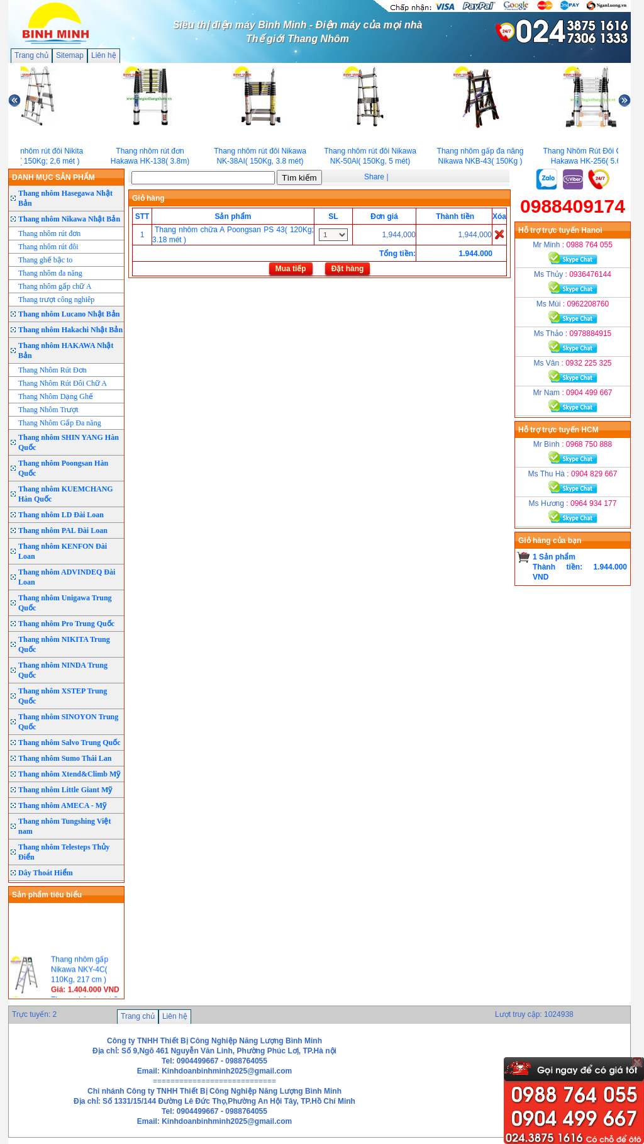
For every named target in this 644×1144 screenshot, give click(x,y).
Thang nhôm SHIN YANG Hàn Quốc (68, 442)
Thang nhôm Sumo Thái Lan (65, 758)
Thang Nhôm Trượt (48, 409)
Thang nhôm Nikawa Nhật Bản (69, 219)
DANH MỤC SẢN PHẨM (53, 177)
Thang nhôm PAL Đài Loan (63, 530)
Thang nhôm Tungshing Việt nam (64, 826)
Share (374, 176)
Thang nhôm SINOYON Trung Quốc (68, 721)
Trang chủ (31, 55)
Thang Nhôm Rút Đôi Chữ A (62, 383)
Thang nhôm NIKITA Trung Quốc (64, 644)
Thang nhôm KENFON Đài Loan (62, 551)
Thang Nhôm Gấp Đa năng (59, 422)
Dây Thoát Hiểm (45, 872)
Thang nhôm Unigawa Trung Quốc (65, 602)
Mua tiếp (290, 268)
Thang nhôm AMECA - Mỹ (62, 805)
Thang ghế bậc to (45, 259)
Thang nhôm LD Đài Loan (61, 514)
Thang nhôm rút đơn (49, 233)
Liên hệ (103, 55)
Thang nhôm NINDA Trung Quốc (63, 670)
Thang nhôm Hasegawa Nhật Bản (65, 198)
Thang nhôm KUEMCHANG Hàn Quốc (65, 494)
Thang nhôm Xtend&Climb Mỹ (69, 774)
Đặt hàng (347, 268)
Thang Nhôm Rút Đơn (52, 370)
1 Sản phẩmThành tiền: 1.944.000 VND (580, 566)
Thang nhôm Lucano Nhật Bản (68, 314)
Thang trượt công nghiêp (56, 299)
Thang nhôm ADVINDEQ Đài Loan (66, 577)
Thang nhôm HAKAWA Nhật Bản (65, 350)
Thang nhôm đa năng (50, 273)
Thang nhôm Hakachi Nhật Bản (70, 329)
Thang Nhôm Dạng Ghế (55, 396)
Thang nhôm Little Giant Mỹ (65, 789)
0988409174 (572, 206)
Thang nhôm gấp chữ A (54, 286)
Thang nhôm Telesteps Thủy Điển (63, 852)
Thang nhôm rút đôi (48, 246)
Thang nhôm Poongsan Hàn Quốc (63, 468)
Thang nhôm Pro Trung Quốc (66, 623)
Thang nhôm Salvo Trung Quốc (69, 742)
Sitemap (70, 55)
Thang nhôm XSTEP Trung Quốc (62, 696)
